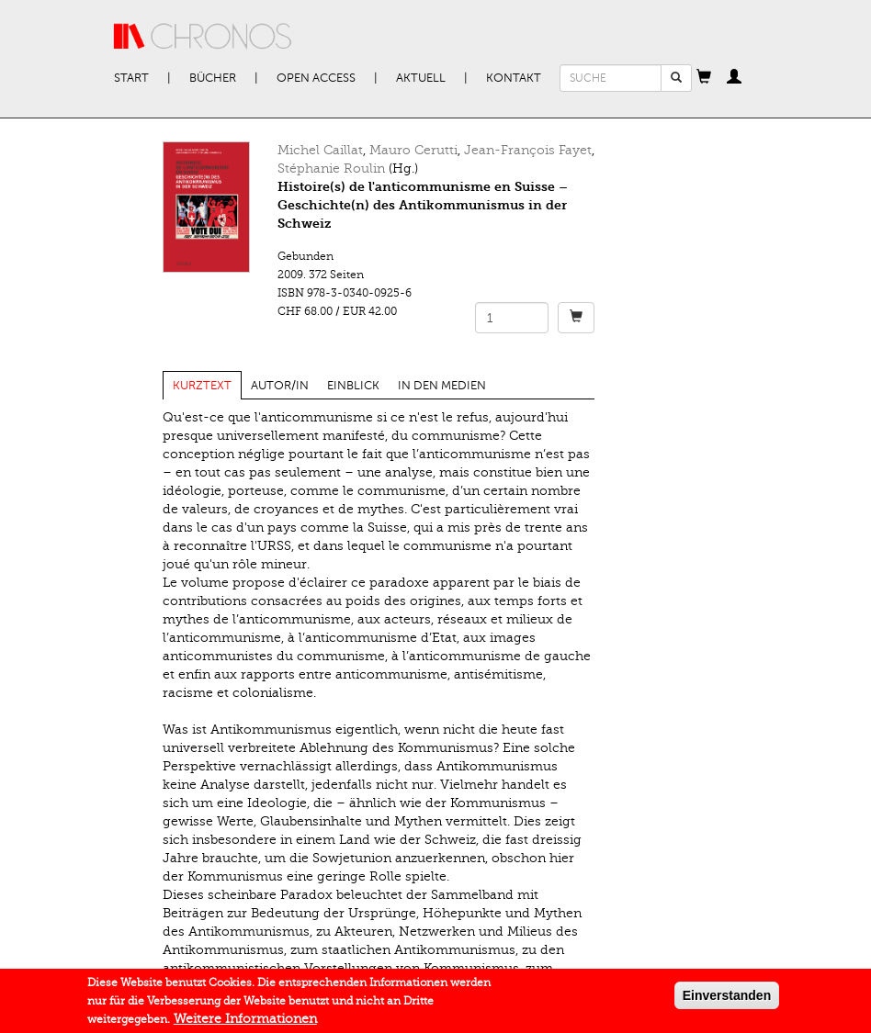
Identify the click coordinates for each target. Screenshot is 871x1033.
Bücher (212, 78)
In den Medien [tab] (442, 385)
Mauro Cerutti (413, 150)
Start (131, 78)
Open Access (316, 78)
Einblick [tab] (353, 385)
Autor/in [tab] (280, 385)
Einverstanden (727, 999)
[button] (703, 78)
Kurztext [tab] (202, 385)
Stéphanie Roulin (331, 168)
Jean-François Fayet (528, 150)
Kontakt (513, 78)
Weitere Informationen (245, 1022)
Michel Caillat (320, 150)
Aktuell (421, 78)
